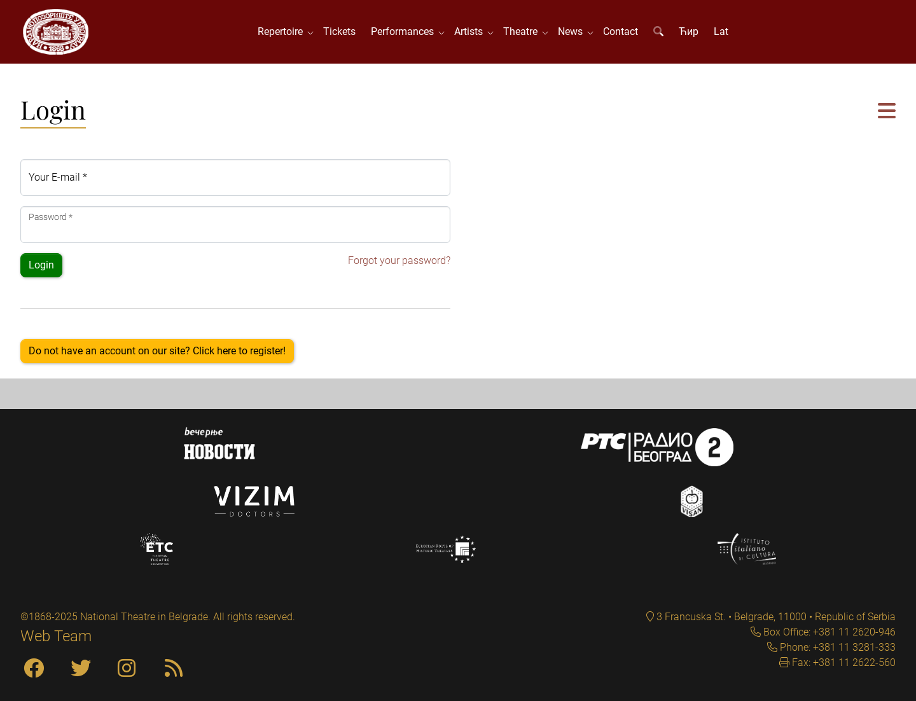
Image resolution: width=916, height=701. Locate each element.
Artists (471, 31)
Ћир (688, 31)
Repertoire (283, 31)
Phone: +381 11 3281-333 (836, 647)
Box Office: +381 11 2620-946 (828, 632)
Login (41, 265)
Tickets (339, 31)
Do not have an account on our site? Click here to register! (157, 351)
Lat (721, 31)
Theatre (523, 31)
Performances (405, 31)
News (573, 31)
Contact (620, 31)
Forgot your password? (399, 260)
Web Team (56, 636)
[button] (887, 112)
